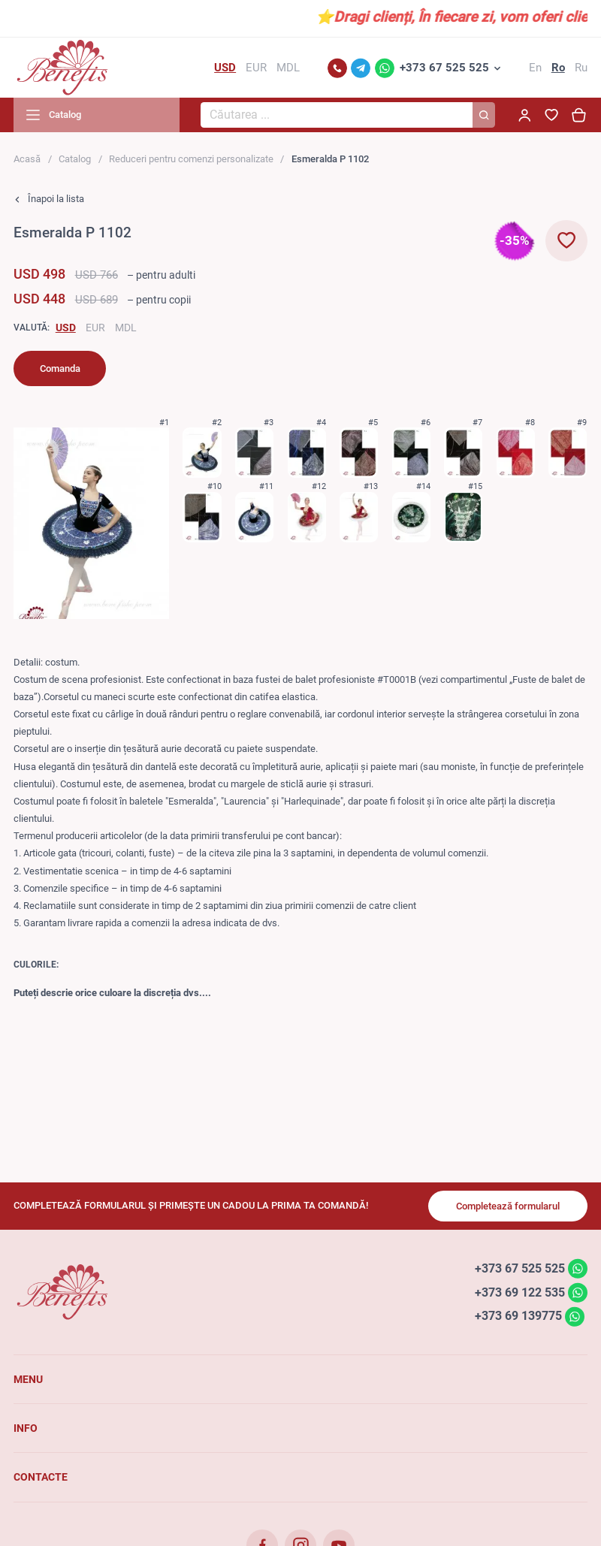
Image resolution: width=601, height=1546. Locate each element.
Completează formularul (508, 1206)
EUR (95, 328)
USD (66, 328)
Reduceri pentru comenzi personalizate (191, 159)
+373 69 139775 (518, 1316)
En (535, 67)
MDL (126, 328)
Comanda (60, 368)
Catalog (75, 159)
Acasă (27, 159)
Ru (581, 67)
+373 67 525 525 (444, 67)
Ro (558, 67)
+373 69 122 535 (520, 1292)
